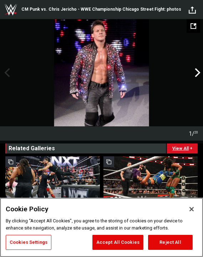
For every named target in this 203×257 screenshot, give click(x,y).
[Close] (191, 209)
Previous (6, 73)
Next (197, 73)
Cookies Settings (28, 242)
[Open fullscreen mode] (193, 26)
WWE (10, 9)
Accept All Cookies (117, 242)
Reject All (170, 242)
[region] (101, 227)
